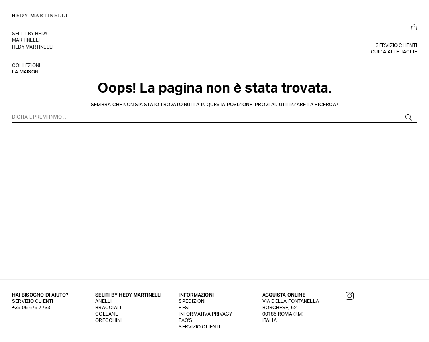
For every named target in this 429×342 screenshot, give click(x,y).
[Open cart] (414, 27)
